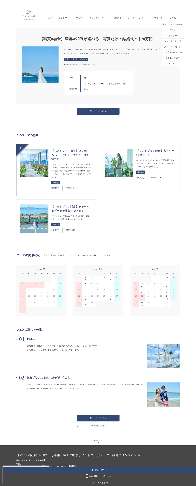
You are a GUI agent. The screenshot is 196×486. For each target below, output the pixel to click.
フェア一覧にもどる (98, 425)
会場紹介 (117, 18)
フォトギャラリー (97, 18)
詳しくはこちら (27, 479)
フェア (79, 18)
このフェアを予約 (98, 111)
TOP (50, 18)
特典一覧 (158, 18)
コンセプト (64, 18)
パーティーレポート (137, 18)
